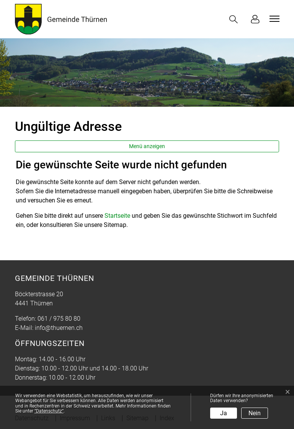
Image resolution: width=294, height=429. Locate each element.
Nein (254, 413)
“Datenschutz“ (49, 411)
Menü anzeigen (147, 146)
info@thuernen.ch (59, 327)
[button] (235, 19)
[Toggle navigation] (273, 19)
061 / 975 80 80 (59, 318)
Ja (223, 413)
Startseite (117, 215)
